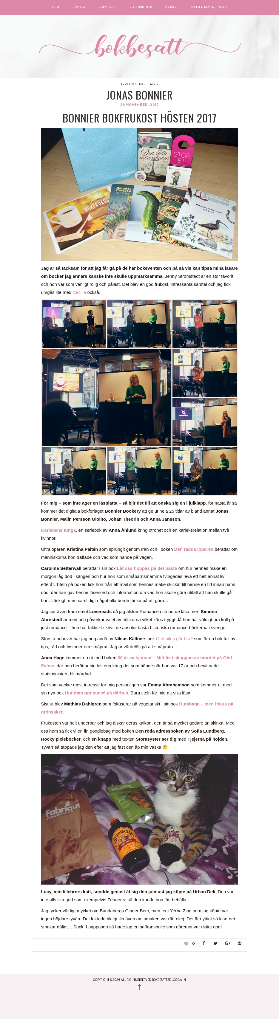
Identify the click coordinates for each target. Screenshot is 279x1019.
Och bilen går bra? (174, 638)
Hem (55, 7)
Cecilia (80, 292)
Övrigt (171, 7)
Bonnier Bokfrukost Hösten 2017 (140, 117)
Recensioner (141, 7)
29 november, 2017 (139, 105)
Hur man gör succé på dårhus (96, 692)
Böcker (79, 7)
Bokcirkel (107, 7)
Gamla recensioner (209, 7)
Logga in (179, 980)
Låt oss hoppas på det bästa (147, 568)
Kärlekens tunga (58, 530)
